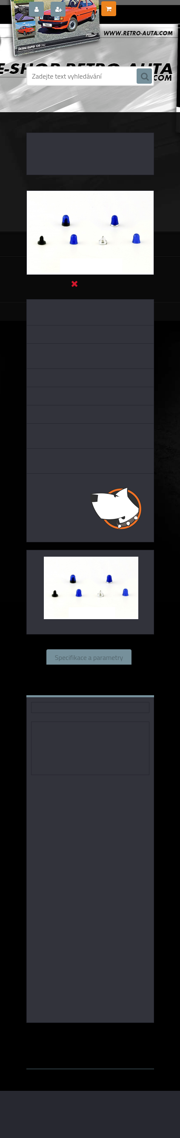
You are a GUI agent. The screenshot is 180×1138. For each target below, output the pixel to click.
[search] (144, 76)
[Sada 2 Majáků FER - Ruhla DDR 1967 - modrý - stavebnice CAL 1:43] (90, 194)
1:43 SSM (48, 1041)
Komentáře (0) (64, 687)
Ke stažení (119, 687)
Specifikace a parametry (89, 657)
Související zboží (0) (88, 672)
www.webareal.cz (115, 1050)
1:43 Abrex (83, 1041)
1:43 (101, 1035)
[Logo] (84, 41)
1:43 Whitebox (124, 1041)
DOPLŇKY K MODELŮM (79, 110)
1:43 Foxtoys (131, 1035)
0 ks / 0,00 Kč (134, 5)
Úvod (40, 110)
